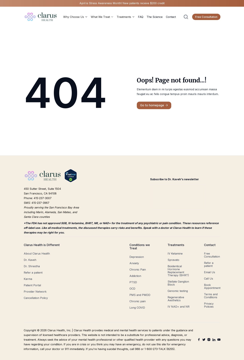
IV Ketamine (175, 253)
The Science (155, 17)
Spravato (173, 259)
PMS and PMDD (139, 294)
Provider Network (35, 291)
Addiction (135, 275)
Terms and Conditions (211, 296)
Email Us (209, 272)
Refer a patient (33, 272)
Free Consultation (206, 17)
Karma (28, 278)
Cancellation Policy (36, 297)
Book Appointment (212, 286)
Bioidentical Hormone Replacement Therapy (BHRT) (178, 271)
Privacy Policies (209, 305)
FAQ (140, 17)
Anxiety (134, 263)
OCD (132, 288)
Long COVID (137, 307)
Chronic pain (137, 301)
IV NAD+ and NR (178, 306)
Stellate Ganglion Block (178, 283)
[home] (41, 17)
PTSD (133, 282)
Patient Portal (32, 285)
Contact (171, 17)
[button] (75, 17)
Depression (136, 256)
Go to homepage (154, 105)
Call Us (208, 278)
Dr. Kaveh (30, 259)
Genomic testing (178, 290)
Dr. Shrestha (32, 266)
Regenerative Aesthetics (176, 299)
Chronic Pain (137, 269)
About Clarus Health (37, 253)
